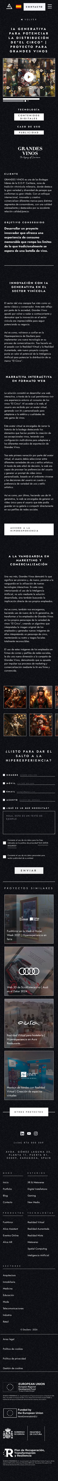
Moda (6, 1302)
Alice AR (7, 1242)
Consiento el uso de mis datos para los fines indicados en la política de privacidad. (28, 843)
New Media (34, 1202)
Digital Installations (37, 1189)
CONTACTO (34, 6)
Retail (6, 1321)
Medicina (7, 1288)
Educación (8, 1295)
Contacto (7, 1202)
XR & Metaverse (36, 1182)
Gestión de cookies (13, 1368)
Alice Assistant (10, 1229)
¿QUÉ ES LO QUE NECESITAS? (28, 808)
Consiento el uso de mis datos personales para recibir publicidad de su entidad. (26, 857)
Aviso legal (8, 1339)
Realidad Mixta (35, 1235)
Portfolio (7, 1189)
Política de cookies (13, 1349)
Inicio (6, 1182)
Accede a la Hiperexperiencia (24, 529)
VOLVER (29, 19)
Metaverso (33, 1242)
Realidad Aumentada (38, 1229)
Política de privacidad (14, 1358)
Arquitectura (9, 1275)
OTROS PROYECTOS (28, 1112)
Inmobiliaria (9, 1282)
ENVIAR (29, 870)
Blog (5, 1195)
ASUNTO (12, 800)
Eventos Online (11, 1235)
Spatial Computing (37, 1248)
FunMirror (8, 1222)
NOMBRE (12, 775)
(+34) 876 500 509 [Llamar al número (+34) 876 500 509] (29, 1142)
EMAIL (10, 791)
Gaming (32, 1195)
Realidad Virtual (36, 1222)
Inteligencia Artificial (38, 1255)
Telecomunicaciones (13, 1308)
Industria (7, 1315)
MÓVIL (11, 783)
